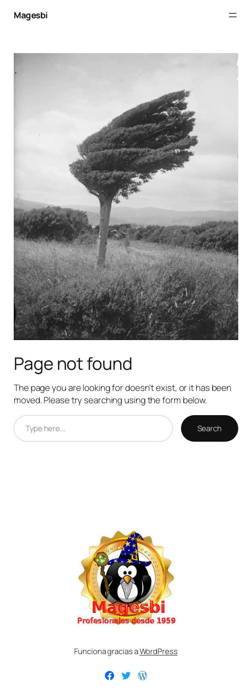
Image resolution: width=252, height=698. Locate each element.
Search (209, 428)
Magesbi (31, 15)
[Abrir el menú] (232, 15)
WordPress (159, 651)
